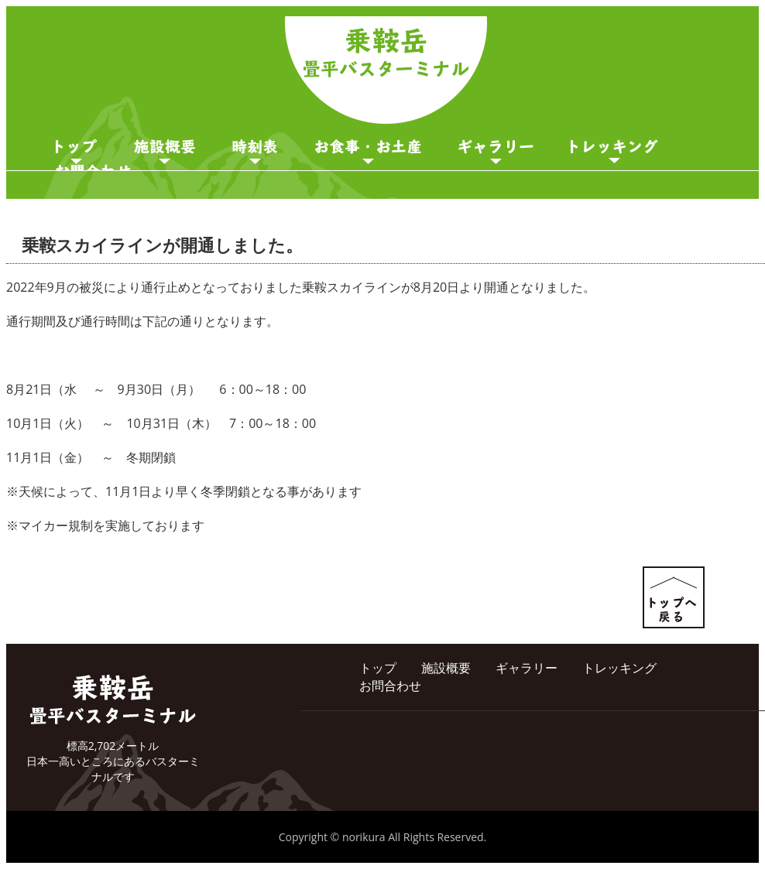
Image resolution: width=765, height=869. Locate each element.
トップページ (76, 151)
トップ (377, 667)
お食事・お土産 (368, 151)
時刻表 (255, 151)
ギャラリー (495, 151)
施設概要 (164, 151)
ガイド (614, 151)
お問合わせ (390, 685)
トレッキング (619, 667)
